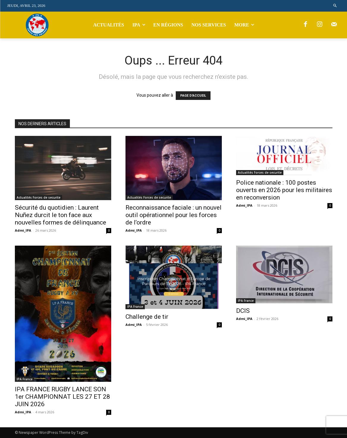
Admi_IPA (23, 230)
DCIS (243, 310)
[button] (335, 5)
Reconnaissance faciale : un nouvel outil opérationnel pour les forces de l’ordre (173, 215)
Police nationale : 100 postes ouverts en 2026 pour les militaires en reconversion (284, 190)
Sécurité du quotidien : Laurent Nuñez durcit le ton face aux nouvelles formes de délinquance (60, 215)
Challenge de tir (146, 316)
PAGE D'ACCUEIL (193, 96)
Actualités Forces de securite (38, 197)
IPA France (24, 379)
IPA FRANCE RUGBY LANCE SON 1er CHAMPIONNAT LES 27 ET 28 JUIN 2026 (62, 397)
